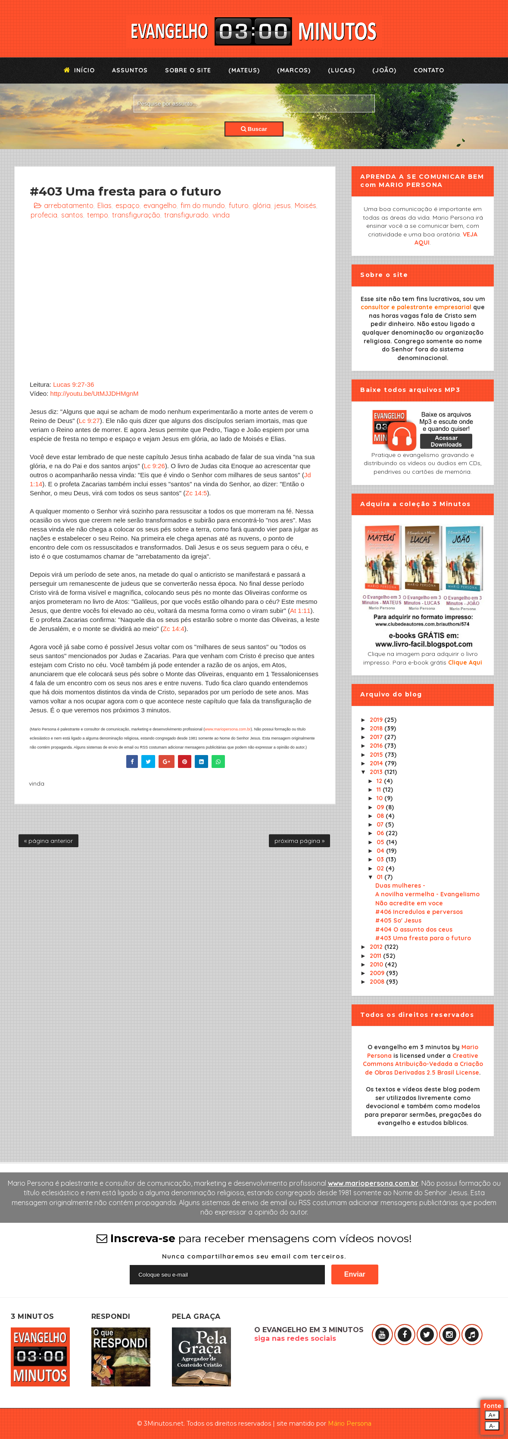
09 (381, 807)
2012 (377, 947)
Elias (104, 205)
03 (381, 859)
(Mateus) (244, 70)
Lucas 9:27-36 (73, 384)
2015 (377, 754)
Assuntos (130, 70)
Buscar (254, 129)
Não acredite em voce (409, 903)
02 (381, 868)
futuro (239, 205)
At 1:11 (300, 610)
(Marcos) (294, 70)
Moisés (305, 205)
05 (381, 842)
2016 (377, 745)
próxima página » (299, 841)
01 (380, 877)
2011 (376, 956)
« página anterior (48, 841)
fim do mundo (203, 205)
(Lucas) (341, 70)
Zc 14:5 (196, 493)
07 (381, 824)
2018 (377, 728)
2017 (377, 737)
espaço (127, 205)
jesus (282, 205)
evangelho (160, 205)
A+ (492, 1415)
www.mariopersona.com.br (228, 729)
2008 (378, 981)
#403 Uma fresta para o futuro (423, 938)
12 (380, 781)
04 (381, 851)
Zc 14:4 (173, 628)
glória (261, 205)
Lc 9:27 (89, 420)
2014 (377, 763)
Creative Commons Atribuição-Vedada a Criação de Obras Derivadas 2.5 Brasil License (423, 1064)
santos (72, 215)
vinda (221, 215)
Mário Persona (349, 1423)
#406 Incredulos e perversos (419, 912)
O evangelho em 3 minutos (409, 1047)
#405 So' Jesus (398, 920)
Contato (429, 70)
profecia (44, 215)
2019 (377, 720)
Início (79, 70)
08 (381, 816)
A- (492, 1426)
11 (380, 789)
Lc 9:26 (154, 465)
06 (381, 833)
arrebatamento (68, 205)
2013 (377, 772)
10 (380, 798)
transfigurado (186, 215)
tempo (97, 215)
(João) (384, 70)
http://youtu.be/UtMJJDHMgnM (94, 393)
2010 (377, 964)
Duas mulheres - (400, 885)
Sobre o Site (188, 70)
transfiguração (136, 215)
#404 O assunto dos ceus (413, 929)
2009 (378, 973)
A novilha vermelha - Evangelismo (427, 894)
